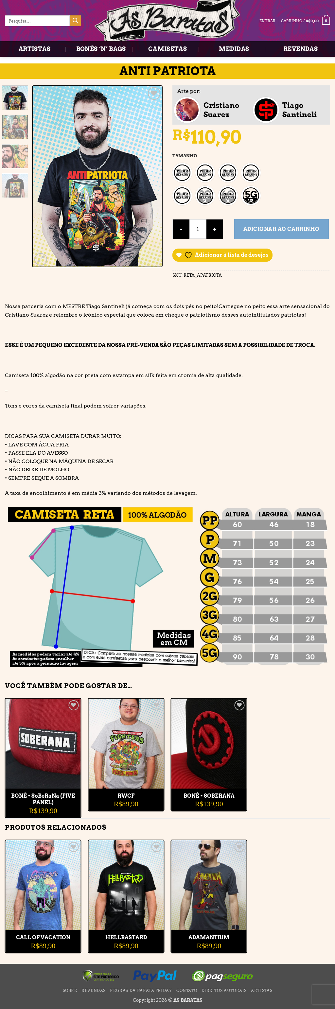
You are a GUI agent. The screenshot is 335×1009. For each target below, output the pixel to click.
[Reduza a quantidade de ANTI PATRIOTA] (180, 229)
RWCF (125, 796)
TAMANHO (184, 155)
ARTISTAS (34, 48)
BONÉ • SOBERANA (209, 796)
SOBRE (70, 990)
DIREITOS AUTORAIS (224, 990)
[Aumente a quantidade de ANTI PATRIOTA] (214, 229)
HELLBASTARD (126, 937)
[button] (305, 20)
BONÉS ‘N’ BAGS (101, 48)
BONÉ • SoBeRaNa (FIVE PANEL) (43, 799)
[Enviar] (75, 20)
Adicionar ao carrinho (281, 229)
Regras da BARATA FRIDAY (141, 990)
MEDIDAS (234, 48)
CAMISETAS (167, 48)
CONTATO (186, 990)
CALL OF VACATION (43, 937)
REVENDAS (300, 48)
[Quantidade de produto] (197, 229)
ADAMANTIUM (208, 937)
